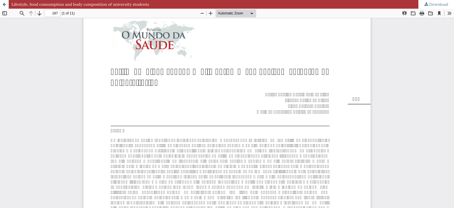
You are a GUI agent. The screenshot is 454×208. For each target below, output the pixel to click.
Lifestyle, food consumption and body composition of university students (80, 4)
